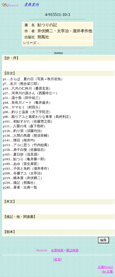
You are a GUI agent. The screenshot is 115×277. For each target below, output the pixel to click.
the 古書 (107, 271)
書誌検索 (72, 250)
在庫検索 (57, 250)
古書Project (105, 267)
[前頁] (57, 259)
